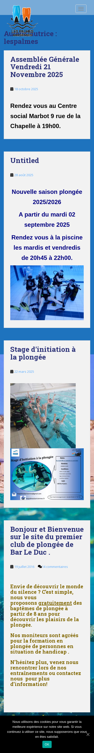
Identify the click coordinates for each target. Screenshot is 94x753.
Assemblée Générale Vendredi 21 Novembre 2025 (44, 67)
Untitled (24, 160)
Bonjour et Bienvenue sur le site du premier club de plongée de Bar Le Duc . (47, 541)
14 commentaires (55, 566)
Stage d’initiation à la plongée (43, 353)
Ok (47, 744)
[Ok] (87, 734)
